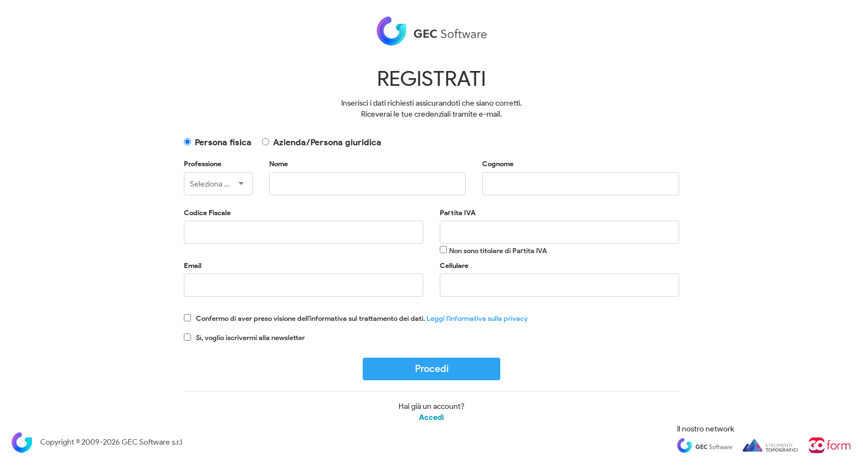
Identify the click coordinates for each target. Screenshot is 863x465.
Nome (278, 164)
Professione (202, 164)
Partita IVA (458, 213)
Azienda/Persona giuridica (327, 142)
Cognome (498, 164)
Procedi (432, 369)
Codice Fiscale (207, 213)
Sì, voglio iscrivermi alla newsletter (250, 337)
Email (192, 265)
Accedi (431, 417)
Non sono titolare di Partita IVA (498, 251)
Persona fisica (223, 142)
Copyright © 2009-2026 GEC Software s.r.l (96, 442)
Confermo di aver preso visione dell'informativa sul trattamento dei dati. (362, 318)
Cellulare (454, 265)
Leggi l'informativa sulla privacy (477, 318)
